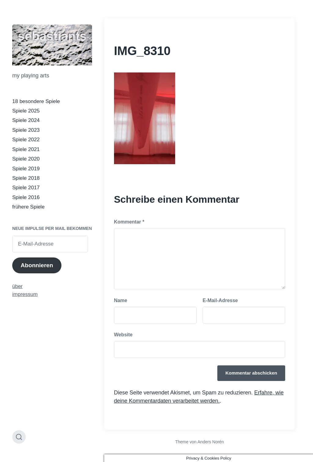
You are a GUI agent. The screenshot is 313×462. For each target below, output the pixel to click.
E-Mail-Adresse (220, 300)
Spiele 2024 (26, 120)
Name (120, 300)
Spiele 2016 (26, 197)
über (17, 286)
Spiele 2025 (26, 111)
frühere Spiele (28, 207)
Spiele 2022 (26, 139)
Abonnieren (36, 265)
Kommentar (129, 221)
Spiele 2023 (26, 130)
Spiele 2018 (26, 178)
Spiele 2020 (26, 159)
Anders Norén (210, 441)
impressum (25, 294)
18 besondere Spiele (36, 101)
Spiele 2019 (26, 169)
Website (123, 334)
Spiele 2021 (26, 149)
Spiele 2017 (26, 187)
